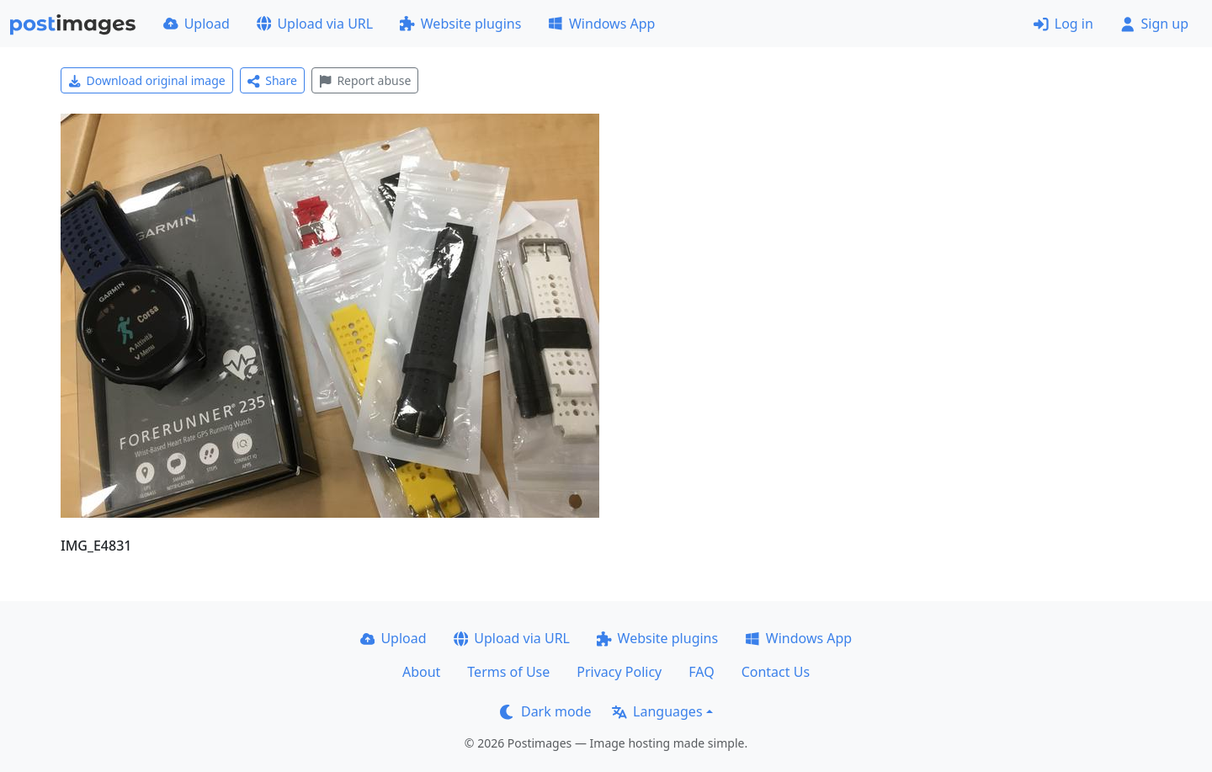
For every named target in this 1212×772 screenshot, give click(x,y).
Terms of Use (508, 672)
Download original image (147, 80)
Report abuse (365, 80)
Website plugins (460, 23)
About (421, 672)
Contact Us (776, 672)
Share (272, 80)
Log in (1063, 23)
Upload (196, 23)
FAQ (701, 672)
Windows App (601, 23)
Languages (657, 711)
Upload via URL (315, 23)
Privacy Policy (619, 672)
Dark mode (545, 711)
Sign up (1154, 23)
